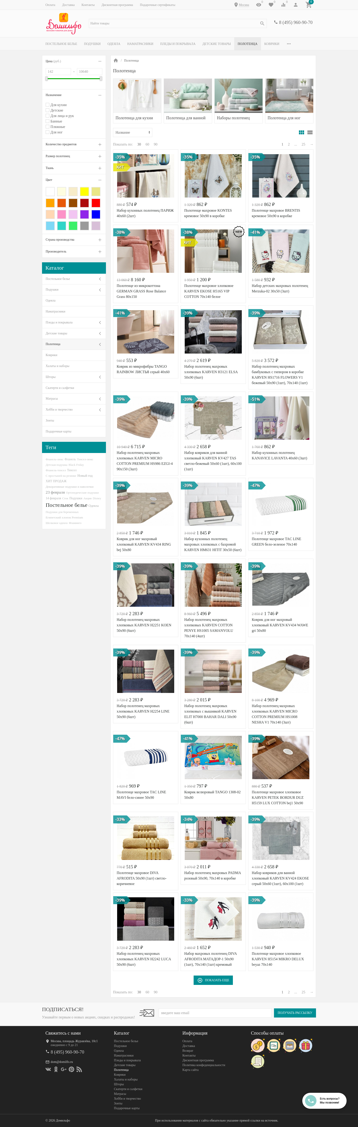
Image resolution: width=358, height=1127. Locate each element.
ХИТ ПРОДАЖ (56, 481)
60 (147, 144)
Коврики (271, 44)
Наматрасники (140, 44)
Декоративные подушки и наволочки (70, 486)
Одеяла (114, 44)
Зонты (50, 420)
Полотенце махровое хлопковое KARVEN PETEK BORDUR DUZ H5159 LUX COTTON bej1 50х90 (278, 797)
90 (156, 144)
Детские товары (216, 44)
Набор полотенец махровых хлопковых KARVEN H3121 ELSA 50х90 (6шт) (211, 371)
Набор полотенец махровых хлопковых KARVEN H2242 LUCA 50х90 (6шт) (144, 959)
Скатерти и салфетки (60, 388)
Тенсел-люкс (85, 459)
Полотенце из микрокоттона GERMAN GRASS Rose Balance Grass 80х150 (141, 291)
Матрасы (52, 398)
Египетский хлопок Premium (64, 517)
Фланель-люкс (54, 459)
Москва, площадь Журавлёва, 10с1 (74, 1041)
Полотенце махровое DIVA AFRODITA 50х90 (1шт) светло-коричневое (141, 878)
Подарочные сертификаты (157, 5)
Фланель (70, 459)
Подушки (92, 44)
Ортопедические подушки (82, 492)
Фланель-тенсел (56, 470)
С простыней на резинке (61, 475)
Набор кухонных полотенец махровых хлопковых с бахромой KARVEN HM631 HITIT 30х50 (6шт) (213, 544)
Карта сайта (190, 1070)
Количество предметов (61, 144)
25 (303, 144)
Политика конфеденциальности (203, 1065)
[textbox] (178, 23)
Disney (97, 498)
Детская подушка (56, 464)
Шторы (50, 377)
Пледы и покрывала (178, 44)
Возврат (187, 1050)
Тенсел (72, 470)
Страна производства (60, 239)
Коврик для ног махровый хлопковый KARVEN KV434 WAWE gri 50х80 (280, 625)
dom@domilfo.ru (62, 1062)
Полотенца (248, 44)
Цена (53, 61)
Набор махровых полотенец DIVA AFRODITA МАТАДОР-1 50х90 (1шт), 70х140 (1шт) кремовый (210, 959)
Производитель (56, 251)
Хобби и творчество (59, 409)
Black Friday (76, 464)
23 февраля (55, 492)
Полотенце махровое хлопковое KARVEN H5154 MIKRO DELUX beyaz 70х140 (278, 959)
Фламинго (75, 523)
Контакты (88, 5)
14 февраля (53, 498)
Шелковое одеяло (57, 523)
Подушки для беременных (62, 512)
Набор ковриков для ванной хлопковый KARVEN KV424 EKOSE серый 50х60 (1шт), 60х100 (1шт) (280, 878)
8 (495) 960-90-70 (296, 22)
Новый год (84, 475)
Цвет (49, 180)
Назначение (53, 95)
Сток (65, 498)
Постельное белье (61, 44)
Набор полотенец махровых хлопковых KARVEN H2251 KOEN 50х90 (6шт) (144, 625)
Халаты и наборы (57, 366)
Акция (87, 498)
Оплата (50, 5)
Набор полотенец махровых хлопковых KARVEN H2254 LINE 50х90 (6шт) (143, 711)
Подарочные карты (58, 431)
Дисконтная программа (117, 5)
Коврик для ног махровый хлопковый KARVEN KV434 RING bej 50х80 (144, 544)
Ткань (50, 168)
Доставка (68, 5)
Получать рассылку (295, 1013)
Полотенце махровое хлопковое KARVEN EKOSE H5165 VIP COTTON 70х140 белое (209, 291)
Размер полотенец (58, 156)
